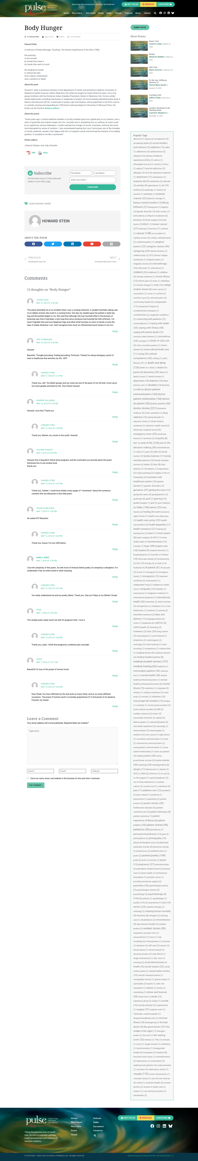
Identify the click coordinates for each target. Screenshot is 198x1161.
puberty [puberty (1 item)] (147, 898)
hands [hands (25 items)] (156, 507)
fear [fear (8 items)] (157, 464)
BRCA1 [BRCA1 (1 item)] (147, 224)
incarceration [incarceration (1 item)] (153, 580)
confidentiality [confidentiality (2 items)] (141, 315)
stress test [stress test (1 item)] (144, 996)
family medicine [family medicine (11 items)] (154, 456)
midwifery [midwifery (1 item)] (151, 688)
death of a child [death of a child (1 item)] (148, 367)
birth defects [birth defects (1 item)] (140, 216)
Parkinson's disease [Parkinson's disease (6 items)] (144, 807)
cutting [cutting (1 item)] (157, 358)
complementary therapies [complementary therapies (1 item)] (146, 311)
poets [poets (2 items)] (137, 860)
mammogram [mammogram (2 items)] (154, 640)
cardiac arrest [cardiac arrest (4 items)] (141, 238)
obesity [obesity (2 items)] (164, 769)
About (138, 13)
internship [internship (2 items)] (151, 602)
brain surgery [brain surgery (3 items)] (153, 220)
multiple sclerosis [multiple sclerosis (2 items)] (142, 713)
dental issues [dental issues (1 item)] (140, 376)
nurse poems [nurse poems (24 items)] (146, 755)
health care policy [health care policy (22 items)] (148, 520)
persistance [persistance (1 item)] (156, 829)
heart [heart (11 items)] (153, 533)
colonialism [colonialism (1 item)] (140, 293)
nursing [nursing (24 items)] (145, 764)
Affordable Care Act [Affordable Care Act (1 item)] (143, 164)
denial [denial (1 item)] (163, 372)
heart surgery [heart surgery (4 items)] (145, 537)
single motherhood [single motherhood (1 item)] (143, 958)
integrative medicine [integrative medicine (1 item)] (157, 593)
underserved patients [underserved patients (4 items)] (145, 1065)
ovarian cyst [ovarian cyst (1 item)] (150, 786)
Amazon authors (52, 108)
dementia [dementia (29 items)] (151, 372)
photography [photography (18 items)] (157, 838)
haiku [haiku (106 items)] (143, 507)
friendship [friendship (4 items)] (139, 477)
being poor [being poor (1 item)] (154, 207)
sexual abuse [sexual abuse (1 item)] (140, 950)
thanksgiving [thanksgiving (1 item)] (152, 1022)
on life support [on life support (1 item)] (141, 778)
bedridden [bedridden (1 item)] (150, 194)
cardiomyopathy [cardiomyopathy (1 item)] (145, 242)
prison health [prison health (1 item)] (148, 873)
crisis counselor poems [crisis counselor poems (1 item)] (148, 345)
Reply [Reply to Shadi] (115, 675)
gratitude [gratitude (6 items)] (139, 498)
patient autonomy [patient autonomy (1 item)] (142, 816)
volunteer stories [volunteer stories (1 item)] (142, 1078)
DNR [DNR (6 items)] (140, 389)
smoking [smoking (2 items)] (138, 962)
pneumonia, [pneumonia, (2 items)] (143, 851)
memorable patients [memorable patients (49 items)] (146, 670)
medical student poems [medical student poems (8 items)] (150, 657)
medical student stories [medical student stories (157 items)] (150, 661)
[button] (155, 13)
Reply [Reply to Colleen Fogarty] (115, 472)
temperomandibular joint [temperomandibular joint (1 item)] (145, 1018)
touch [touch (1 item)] (140, 1044)
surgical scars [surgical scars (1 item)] (157, 1009)
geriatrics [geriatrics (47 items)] (140, 490)
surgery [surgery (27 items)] (142, 1009)
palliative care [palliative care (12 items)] (152, 790)
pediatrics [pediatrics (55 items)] (141, 829)
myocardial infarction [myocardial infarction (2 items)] (144, 718)
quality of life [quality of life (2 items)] (140, 902)
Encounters (98, 1126)
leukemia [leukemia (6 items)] (148, 623)
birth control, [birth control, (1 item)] (163, 211)
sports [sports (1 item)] (151, 984)
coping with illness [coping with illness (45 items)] (151, 327)
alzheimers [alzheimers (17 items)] (144, 177)
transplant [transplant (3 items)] (149, 1052)
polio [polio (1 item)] (145, 860)
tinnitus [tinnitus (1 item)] (149, 1040)
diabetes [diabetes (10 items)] (156, 380)
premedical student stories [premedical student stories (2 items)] (149, 869)
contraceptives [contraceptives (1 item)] (141, 323)
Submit (148, 13)
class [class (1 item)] (156, 281)
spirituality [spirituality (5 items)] (140, 983)
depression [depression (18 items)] (141, 380)
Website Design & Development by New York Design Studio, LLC (151, 1156)
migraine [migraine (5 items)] (163, 688)
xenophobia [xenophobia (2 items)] (140, 1095)
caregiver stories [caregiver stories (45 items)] (157, 246)
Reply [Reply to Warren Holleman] (115, 417)
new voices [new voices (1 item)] (151, 735)
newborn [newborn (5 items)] (139, 734)
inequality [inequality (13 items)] (148, 589)
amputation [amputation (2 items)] (159, 177)
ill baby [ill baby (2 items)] (150, 563)
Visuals (118, 13)
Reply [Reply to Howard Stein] (115, 392)
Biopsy (152, 54)
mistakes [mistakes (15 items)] (156, 701)
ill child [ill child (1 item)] (159, 563)
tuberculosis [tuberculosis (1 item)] (143, 1061)
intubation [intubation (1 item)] (158, 606)
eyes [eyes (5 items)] (149, 452)
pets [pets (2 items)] (165, 834)
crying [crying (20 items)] (143, 353)
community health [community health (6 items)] (143, 302)
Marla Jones (42, 557)
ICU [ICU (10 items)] (140, 563)
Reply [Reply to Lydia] (115, 626)
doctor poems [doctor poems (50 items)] (160, 403)
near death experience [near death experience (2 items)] (144, 726)
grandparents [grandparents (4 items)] (160, 494)
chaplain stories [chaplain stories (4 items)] (142, 263)
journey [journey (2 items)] (163, 610)
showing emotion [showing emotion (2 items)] (142, 954)
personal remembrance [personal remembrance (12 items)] (147, 834)
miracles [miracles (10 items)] (158, 696)
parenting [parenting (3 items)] (153, 799)
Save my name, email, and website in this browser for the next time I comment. (65, 778)
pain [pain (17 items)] (137, 790)
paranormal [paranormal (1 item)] (140, 799)
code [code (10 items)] (158, 285)
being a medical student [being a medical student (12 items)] (147, 202)
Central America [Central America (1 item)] (158, 251)
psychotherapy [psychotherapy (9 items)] (157, 894)
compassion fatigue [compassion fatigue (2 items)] (148, 306)
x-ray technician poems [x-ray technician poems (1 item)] (154, 1091)
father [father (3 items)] (148, 464)
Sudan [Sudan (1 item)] (156, 1001)
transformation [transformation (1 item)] (144, 1048)
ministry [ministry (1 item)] (146, 696)
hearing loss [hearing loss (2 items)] (140, 533)
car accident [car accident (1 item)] (159, 233)
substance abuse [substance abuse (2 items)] (142, 1001)
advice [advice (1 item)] (158, 160)
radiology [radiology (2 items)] (139, 911)
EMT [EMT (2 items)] (137, 443)
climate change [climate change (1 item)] (144, 285)
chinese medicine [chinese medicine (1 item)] (146, 276)
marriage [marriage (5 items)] (139, 644)
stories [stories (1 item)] (161, 988)
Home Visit (154, 41)
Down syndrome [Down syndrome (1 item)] (154, 413)
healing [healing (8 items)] (148, 512)
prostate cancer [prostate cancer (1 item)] (155, 877)
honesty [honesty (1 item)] (138, 546)
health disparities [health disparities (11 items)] (160, 524)
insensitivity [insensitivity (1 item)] (140, 593)
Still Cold (153, 67)
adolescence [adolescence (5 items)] (158, 151)
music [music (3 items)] (157, 713)
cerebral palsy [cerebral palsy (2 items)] (141, 255)
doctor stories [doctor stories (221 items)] (145, 408)
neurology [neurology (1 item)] (162, 726)
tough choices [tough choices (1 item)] (152, 1044)
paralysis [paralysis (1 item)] (156, 795)
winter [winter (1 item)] (141, 1083)
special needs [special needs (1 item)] (162, 979)
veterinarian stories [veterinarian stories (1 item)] (158, 1069)
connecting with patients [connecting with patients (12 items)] (151, 319)
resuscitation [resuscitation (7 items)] (141, 937)
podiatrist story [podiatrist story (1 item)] (158, 851)
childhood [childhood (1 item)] (153, 272)
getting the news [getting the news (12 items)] (159, 490)
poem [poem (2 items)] (137, 855)
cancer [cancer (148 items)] (143, 233)
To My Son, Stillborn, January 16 (158, 81)
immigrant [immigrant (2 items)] (152, 572)
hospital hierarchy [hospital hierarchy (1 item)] (159, 550)
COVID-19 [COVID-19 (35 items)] (157, 340)
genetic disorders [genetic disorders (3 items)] (154, 486)
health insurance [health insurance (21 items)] (144, 529)
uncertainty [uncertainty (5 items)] (158, 1061)
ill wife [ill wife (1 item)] (141, 572)
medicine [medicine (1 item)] (162, 666)
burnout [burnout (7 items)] (154, 228)
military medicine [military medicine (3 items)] (153, 692)
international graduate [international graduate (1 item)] (144, 597)
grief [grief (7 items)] (150, 498)
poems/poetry (36, 203)
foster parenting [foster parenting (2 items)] (145, 473)
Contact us (98, 1130)
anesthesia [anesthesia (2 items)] (156, 181)
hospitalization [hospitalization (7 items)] (142, 554)
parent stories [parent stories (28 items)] (154, 803)
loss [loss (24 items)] (151, 631)
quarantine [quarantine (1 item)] (155, 902)
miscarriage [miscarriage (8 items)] (140, 701)
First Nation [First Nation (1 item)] (150, 469)
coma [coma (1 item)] (151, 293)
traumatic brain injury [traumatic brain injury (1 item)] (144, 1057)
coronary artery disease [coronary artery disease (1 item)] (145, 336)
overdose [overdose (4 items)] (164, 786)
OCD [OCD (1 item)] (136, 773)
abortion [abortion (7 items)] (139, 139)
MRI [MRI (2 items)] (160, 709)
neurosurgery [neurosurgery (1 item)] (157, 730)
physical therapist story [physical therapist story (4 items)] (146, 842)
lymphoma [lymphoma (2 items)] (139, 640)
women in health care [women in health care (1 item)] (155, 1087)
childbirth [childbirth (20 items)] (140, 272)
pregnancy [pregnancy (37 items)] (146, 864)
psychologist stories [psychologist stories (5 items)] (148, 890)
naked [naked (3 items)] (160, 718)
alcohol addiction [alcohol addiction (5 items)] (155, 168)
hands (48, 203)
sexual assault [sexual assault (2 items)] (157, 950)
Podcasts (128, 13)
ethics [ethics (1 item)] (140, 452)
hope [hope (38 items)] (149, 546)
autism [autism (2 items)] (161, 190)
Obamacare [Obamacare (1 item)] (152, 769)
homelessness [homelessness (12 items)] (157, 541)
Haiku (109, 13)
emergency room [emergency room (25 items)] (145, 434)
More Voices (77, 13)
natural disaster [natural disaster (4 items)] (159, 722)
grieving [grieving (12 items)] (160, 498)
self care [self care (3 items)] (154, 945)
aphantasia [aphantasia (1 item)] (154, 185)
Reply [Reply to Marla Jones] (115, 577)
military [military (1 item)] (138, 692)
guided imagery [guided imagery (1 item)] (141, 503)
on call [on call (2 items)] (165, 773)
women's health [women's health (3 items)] (155, 1082)
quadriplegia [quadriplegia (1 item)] (160, 898)
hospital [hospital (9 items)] (143, 550)
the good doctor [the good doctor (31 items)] (155, 1026)
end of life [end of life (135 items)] (150, 442)
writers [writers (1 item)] (137, 1091)
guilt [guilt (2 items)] (154, 503)
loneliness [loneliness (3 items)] (139, 631)
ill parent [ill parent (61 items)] (152, 567)
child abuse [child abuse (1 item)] (157, 268)
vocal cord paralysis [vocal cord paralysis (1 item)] (159, 1074)
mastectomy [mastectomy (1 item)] (152, 648)
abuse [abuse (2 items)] (149, 139)
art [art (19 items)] (165, 185)
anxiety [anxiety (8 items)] (142, 185)
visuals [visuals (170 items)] (140, 1073)
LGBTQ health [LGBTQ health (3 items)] (141, 627)
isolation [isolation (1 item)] (152, 610)
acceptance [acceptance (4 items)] (161, 139)
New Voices (90, 13)
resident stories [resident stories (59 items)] (154, 928)
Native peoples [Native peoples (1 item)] (141, 722)
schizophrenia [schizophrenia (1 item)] (154, 941)
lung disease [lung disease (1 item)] (144, 636)
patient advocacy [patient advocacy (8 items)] (160, 812)
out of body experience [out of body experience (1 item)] (145, 782)
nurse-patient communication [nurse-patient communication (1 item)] (148, 747)
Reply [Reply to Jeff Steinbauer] (115, 364)
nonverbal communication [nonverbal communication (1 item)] (149, 739)
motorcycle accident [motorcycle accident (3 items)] (159, 705)
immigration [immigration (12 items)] (151, 576)
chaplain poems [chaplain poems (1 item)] (155, 259)
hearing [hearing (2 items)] (161, 529)
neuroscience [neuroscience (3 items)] (141, 730)
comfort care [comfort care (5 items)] (141, 298)
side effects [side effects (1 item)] (159, 954)
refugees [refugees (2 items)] (154, 915)
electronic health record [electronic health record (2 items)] (157, 425)
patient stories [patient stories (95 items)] (157, 824)
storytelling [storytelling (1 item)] (139, 992)
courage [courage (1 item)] (143, 341)
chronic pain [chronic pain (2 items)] (145, 281)
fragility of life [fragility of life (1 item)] (162, 473)
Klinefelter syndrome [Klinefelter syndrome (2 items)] (144, 614)
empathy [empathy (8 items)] (161, 438)
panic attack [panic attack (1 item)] (143, 795)
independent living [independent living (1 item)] (143, 585)
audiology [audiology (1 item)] (150, 190)
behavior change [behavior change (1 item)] (156, 198)
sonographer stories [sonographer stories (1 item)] (143, 979)
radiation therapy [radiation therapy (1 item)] (155, 907)
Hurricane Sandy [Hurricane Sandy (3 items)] (147, 559)
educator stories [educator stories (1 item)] (142, 421)
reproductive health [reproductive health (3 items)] (147, 924)
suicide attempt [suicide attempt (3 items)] (147, 1005)
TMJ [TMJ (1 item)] (158, 1040)
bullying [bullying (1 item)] (143, 228)
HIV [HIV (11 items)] (157, 537)
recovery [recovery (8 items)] (143, 915)
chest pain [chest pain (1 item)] (144, 268)
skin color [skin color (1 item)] (159, 958)
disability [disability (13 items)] (154, 385)
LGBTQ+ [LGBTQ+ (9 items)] (160, 623)
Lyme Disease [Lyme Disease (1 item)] (159, 636)
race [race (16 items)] (166, 902)
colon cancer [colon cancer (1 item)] (159, 289)
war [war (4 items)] (155, 1078)
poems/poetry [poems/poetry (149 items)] (154, 855)
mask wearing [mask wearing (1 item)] (153, 644)
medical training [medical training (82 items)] (145, 666)
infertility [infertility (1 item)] (160, 589)
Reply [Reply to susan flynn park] (115, 524)
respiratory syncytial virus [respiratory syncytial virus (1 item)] (146, 933)
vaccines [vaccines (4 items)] (142, 1069)
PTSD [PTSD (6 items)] (137, 898)
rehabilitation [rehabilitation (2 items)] (148, 920)
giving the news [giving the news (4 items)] (142, 494)
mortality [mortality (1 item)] (141, 705)
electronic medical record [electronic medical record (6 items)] (147, 429)
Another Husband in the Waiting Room (159, 109)
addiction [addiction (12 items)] (158, 147)
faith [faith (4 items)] (157, 452)
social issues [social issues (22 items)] (154, 966)
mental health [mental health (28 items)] (150, 675)
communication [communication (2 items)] (158, 298)
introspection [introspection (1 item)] (144, 606)
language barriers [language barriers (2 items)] (155, 619)
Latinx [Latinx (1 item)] (137, 623)
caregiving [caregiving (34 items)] (141, 250)
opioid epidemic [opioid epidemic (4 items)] (159, 778)
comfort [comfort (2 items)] (161, 293)
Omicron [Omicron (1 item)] (155, 773)
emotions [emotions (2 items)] (149, 438)
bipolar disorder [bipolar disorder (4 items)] (146, 211)
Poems (101, 13)
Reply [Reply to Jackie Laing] (115, 331)
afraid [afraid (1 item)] (158, 164)
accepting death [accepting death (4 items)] (142, 143)
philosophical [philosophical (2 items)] (140, 838)
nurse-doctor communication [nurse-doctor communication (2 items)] (150, 743)
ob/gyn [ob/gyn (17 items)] (139, 769)
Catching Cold (155, 95)
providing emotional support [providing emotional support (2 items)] (147, 881)
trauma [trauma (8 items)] (161, 1052)
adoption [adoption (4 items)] (139, 156)
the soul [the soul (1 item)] (148, 1035)
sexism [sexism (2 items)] (164, 945)
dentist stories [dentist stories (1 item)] (156, 376)
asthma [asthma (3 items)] (138, 190)
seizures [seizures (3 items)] (142, 945)
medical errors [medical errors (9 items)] (145, 653)
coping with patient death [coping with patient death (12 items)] (148, 332)
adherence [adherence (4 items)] (143, 151)
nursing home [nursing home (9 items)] (160, 765)
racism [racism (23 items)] (139, 906)
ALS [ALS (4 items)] (148, 172)
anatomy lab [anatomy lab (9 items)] (141, 181)
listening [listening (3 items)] (156, 627)
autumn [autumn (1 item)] (138, 194)
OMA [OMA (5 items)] (145, 773)
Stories (66, 13)
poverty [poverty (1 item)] (154, 860)
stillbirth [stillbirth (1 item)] (151, 988)
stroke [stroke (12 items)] (156, 996)
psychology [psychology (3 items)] (140, 894)
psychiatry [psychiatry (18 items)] (140, 885)
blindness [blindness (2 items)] (139, 220)
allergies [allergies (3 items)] (139, 172)
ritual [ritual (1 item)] (153, 937)
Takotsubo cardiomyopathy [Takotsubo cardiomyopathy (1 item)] (147, 1014)
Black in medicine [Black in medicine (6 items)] (158, 216)
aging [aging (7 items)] (140, 168)
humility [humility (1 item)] (156, 554)
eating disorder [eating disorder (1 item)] (156, 417)
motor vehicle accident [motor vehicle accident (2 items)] (144, 709)
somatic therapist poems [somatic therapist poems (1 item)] (150, 975)
